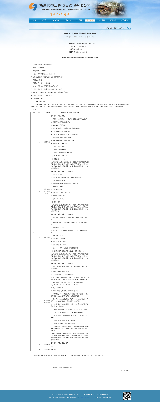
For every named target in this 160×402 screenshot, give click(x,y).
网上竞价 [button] (90, 20)
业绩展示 (101, 20)
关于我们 (45, 20)
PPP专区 (79, 20)
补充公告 (128, 28)
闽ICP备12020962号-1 (87, 397)
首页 (115, 28)
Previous (32, 11)
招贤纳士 (113, 20)
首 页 (34, 20)
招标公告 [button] (67, 20)
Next (127, 11)
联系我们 (124, 20)
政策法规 (56, 20)
